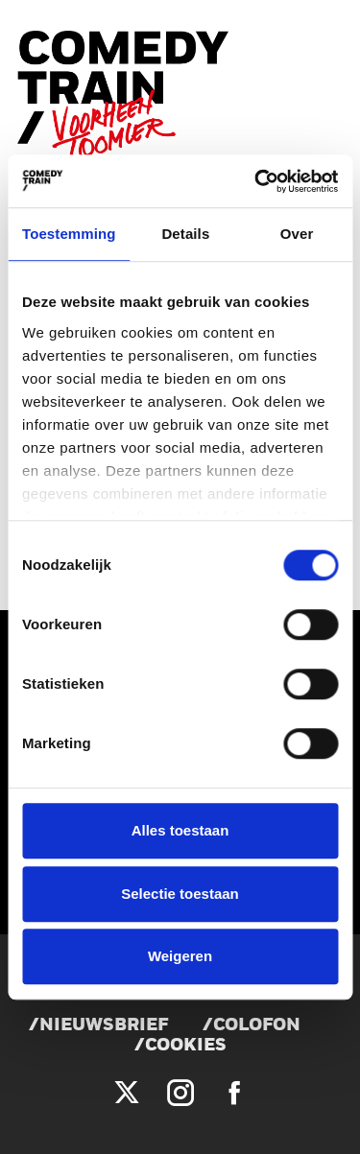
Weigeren (180, 956)
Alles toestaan (180, 830)
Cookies (186, 1046)
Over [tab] (297, 233)
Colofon (256, 1026)
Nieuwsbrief (103, 1026)
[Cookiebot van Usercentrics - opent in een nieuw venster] (256, 181)
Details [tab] (185, 233)
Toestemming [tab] (69, 233)
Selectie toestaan (180, 893)
